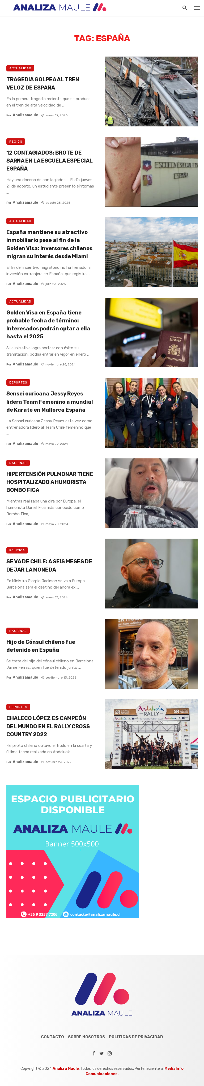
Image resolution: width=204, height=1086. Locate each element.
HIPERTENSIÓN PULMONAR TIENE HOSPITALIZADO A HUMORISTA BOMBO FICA (49, 482)
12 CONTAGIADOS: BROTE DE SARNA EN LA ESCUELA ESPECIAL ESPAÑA (49, 161)
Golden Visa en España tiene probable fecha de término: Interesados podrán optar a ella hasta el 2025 (48, 324)
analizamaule (25, 115)
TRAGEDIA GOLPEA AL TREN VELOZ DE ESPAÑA (42, 83)
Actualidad (20, 68)
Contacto (52, 1036)
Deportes (18, 382)
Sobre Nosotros (86, 1036)
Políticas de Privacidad (136, 1036)
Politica (17, 550)
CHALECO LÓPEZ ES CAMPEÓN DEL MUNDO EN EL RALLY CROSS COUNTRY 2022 (48, 726)
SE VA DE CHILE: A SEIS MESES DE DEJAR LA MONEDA (49, 565)
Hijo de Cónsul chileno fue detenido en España (40, 646)
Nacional (18, 463)
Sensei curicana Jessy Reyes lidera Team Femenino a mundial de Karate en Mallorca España (49, 401)
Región (15, 141)
